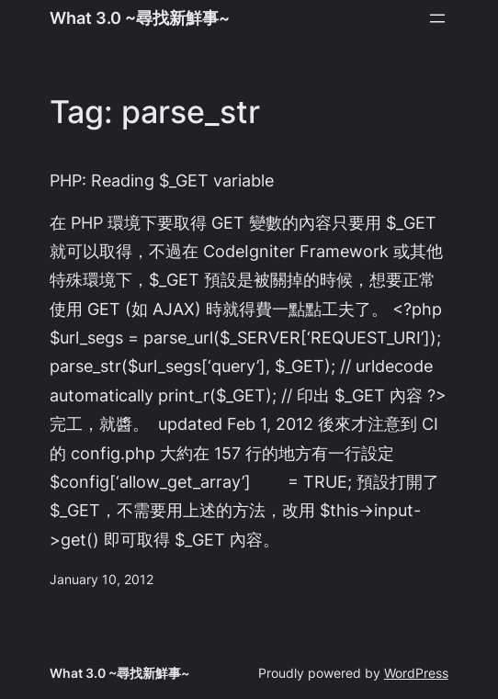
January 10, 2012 (101, 579)
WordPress (416, 673)
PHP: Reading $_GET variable (162, 180)
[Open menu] (437, 18)
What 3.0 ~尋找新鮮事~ (140, 17)
